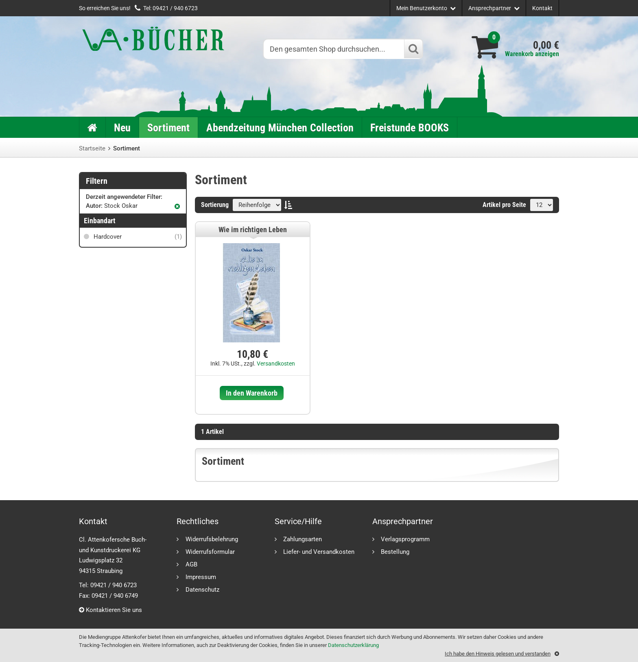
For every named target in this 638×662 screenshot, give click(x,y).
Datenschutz (202, 589)
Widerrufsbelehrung (212, 539)
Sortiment (168, 127)
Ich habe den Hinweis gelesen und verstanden (498, 653)
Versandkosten (276, 363)
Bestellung (395, 552)
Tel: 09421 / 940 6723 (170, 8)
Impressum (201, 577)
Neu (122, 127)
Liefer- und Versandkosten (318, 552)
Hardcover (137, 236)
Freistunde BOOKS (409, 127)
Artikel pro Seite (504, 205)
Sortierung (215, 205)
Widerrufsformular (210, 552)
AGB (191, 564)
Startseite (92, 148)
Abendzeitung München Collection (280, 127)
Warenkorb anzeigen (532, 54)
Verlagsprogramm (405, 539)
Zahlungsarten (302, 539)
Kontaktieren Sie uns (110, 610)
